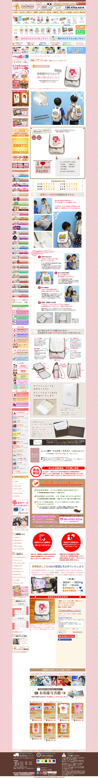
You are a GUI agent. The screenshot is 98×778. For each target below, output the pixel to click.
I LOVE (18, 420)
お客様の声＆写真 (17, 574)
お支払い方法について (18, 568)
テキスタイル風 (20, 416)
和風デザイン (20, 454)
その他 (18, 471)
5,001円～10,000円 (18, 488)
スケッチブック (20, 450)
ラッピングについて (18, 560)
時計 (18, 466)
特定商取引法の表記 (18, 565)
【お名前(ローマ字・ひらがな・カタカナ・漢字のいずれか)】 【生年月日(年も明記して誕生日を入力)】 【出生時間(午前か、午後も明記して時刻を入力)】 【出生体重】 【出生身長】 (72, 624)
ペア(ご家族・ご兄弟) (21, 458)
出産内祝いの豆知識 (18, 546)
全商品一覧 (28, 750)
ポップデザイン (20, 424)
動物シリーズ (20, 441)
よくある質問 (16, 580)
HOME (23, 750)
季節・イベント (20, 445)
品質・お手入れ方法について (20, 577)
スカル (18, 437)
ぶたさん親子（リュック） (63, 735)
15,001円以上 (16, 496)
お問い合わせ (59, 750)
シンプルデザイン (20, 412)
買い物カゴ (75, 750)
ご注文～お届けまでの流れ (19, 562)
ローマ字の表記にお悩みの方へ (20, 557)
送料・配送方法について (19, 571)
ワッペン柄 (19, 462)
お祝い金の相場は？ (18, 543)
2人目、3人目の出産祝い (19, 548)
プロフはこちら (24, 642)
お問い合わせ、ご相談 (18, 582)
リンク (64, 750)
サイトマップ (70, 750)
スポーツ (19, 429)
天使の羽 (19, 433)
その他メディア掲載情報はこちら (19, 597)
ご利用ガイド (34, 750)
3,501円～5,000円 (17, 485)
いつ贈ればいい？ (17, 537)
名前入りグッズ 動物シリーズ (37, 59)
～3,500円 (16, 481)
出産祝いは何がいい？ (18, 540)
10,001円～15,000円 (18, 493)
